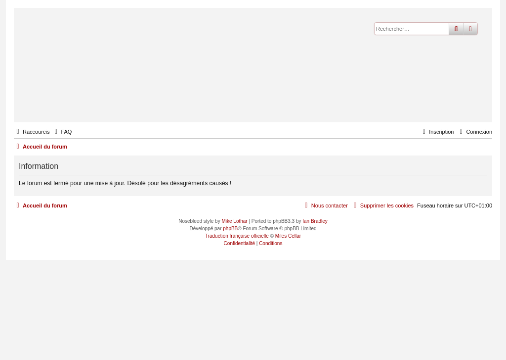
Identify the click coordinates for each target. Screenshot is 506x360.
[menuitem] (62, 132)
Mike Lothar (234, 221)
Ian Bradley (315, 221)
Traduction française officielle (237, 236)
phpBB (230, 228)
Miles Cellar (288, 236)
